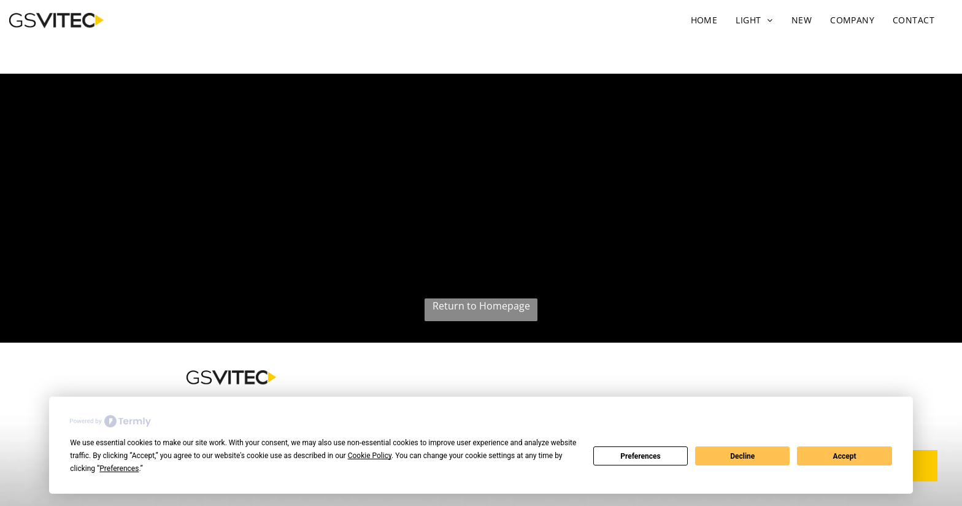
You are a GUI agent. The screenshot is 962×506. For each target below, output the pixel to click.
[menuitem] (704, 19)
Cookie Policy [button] (369, 455)
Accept (844, 456)
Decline (742, 456)
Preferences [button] (119, 468)
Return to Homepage (481, 306)
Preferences (640, 456)
